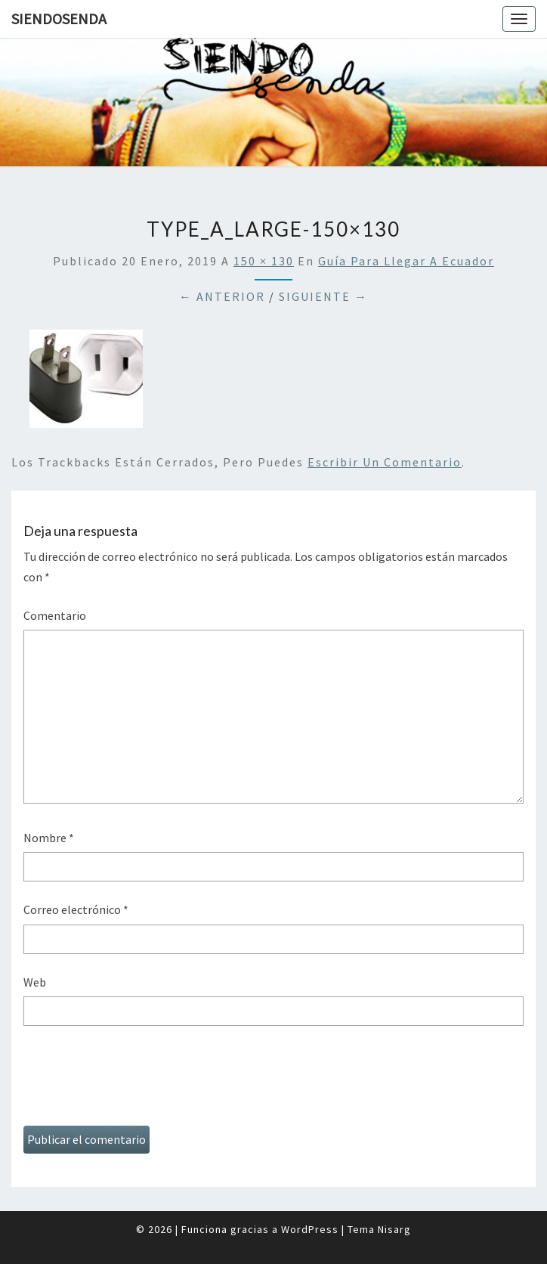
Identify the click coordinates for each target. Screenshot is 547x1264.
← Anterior (222, 296)
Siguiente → (323, 296)
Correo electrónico (75, 909)
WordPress (309, 1229)
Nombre (48, 837)
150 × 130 (263, 260)
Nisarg (394, 1229)
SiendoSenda (59, 18)
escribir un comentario (384, 461)
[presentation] (138, 1081)
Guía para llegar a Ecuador (406, 260)
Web (34, 982)
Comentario (54, 615)
